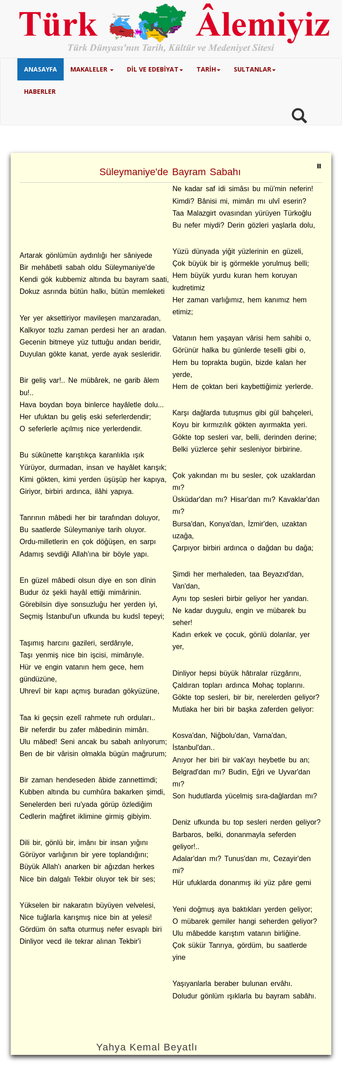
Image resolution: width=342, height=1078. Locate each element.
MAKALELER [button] (92, 69)
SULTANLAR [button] (255, 69)
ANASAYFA (40, 69)
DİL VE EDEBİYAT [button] (155, 69)
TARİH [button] (208, 69)
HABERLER (40, 91)
